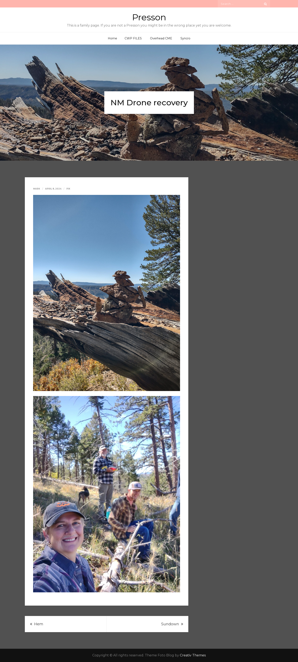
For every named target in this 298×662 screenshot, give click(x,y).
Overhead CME (161, 38)
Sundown (170, 624)
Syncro (185, 38)
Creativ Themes (193, 655)
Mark (36, 188)
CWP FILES (133, 38)
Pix (68, 188)
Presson (149, 17)
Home (112, 38)
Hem (38, 624)
